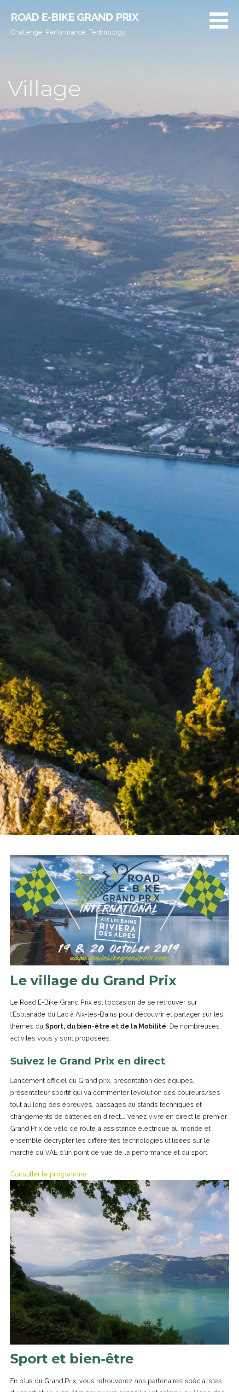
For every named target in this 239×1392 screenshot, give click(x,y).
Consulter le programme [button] (48, 1174)
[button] (224, 26)
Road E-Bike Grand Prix (74, 17)
